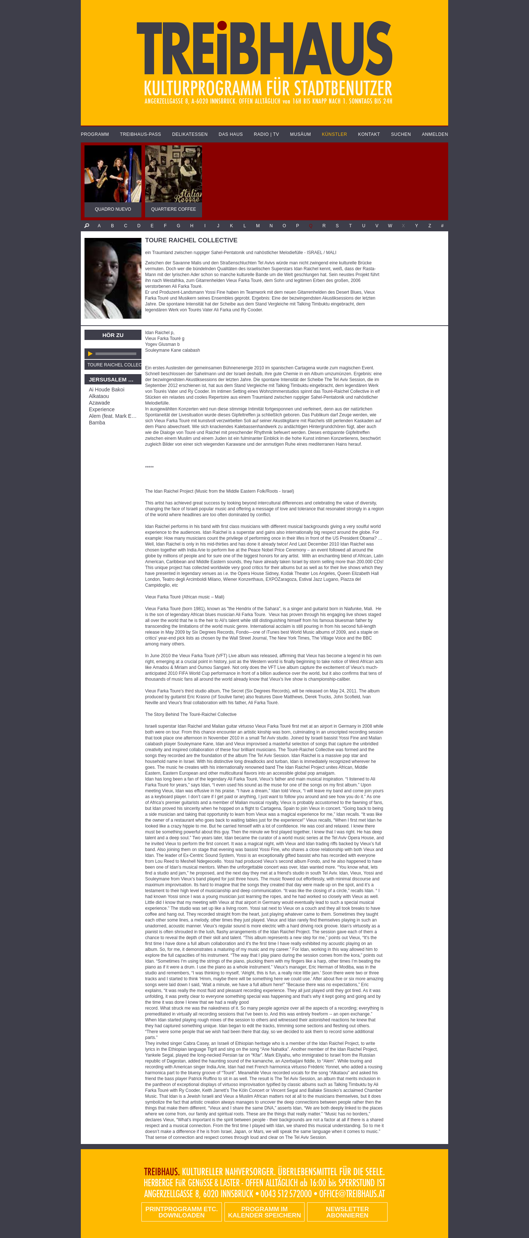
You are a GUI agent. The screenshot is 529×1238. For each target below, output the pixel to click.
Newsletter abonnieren (347, 1212)
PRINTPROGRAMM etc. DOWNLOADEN (181, 1212)
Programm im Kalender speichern (264, 1212)
